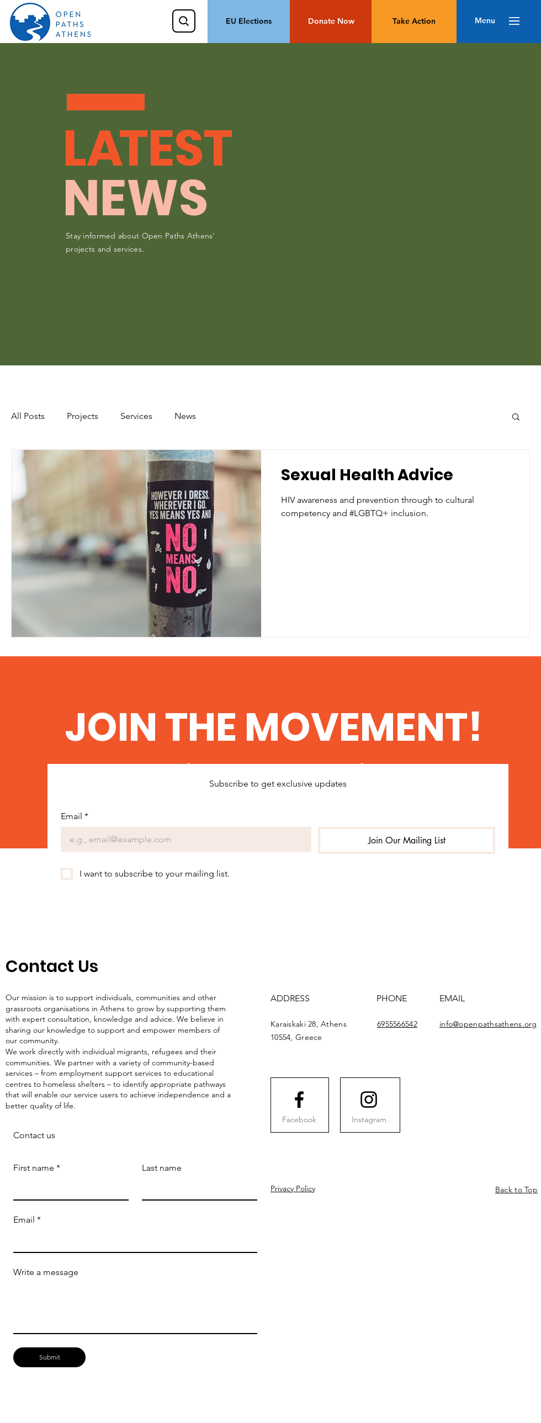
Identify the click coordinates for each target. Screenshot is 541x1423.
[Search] (183, 21)
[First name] (67, 1188)
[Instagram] (368, 1120)
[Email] (183, 839)
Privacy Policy (292, 1188)
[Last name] (196, 1188)
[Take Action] (414, 21)
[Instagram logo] (369, 1100)
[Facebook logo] (299, 1100)
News (185, 416)
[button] (485, 21)
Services (136, 416)
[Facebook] (299, 1120)
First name (36, 1168)
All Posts (28, 416)
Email (74, 816)
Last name (162, 1167)
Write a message (45, 1272)
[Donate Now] (331, 21)
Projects (82, 416)
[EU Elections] (249, 21)
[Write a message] (135, 1308)
